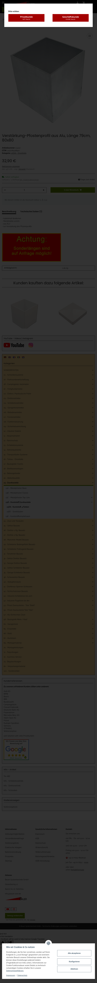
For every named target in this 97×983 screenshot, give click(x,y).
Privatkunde (26, 18)
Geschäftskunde (71, 18)
